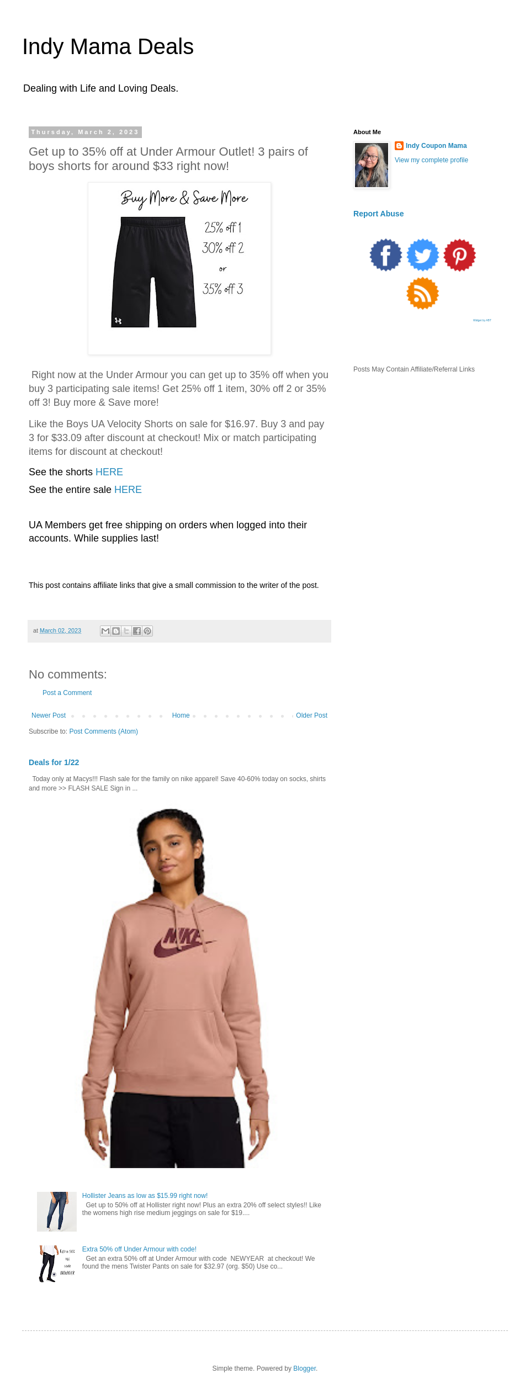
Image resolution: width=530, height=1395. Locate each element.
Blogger (304, 1368)
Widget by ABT (482, 320)
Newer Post (48, 715)
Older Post (311, 715)
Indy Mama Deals (108, 46)
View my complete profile (431, 160)
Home (181, 715)
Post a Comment (67, 693)
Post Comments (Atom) (103, 731)
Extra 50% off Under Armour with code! (139, 1249)
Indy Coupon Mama (436, 146)
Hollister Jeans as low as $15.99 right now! (145, 1196)
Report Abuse (378, 213)
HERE (109, 472)
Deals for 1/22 (54, 762)
